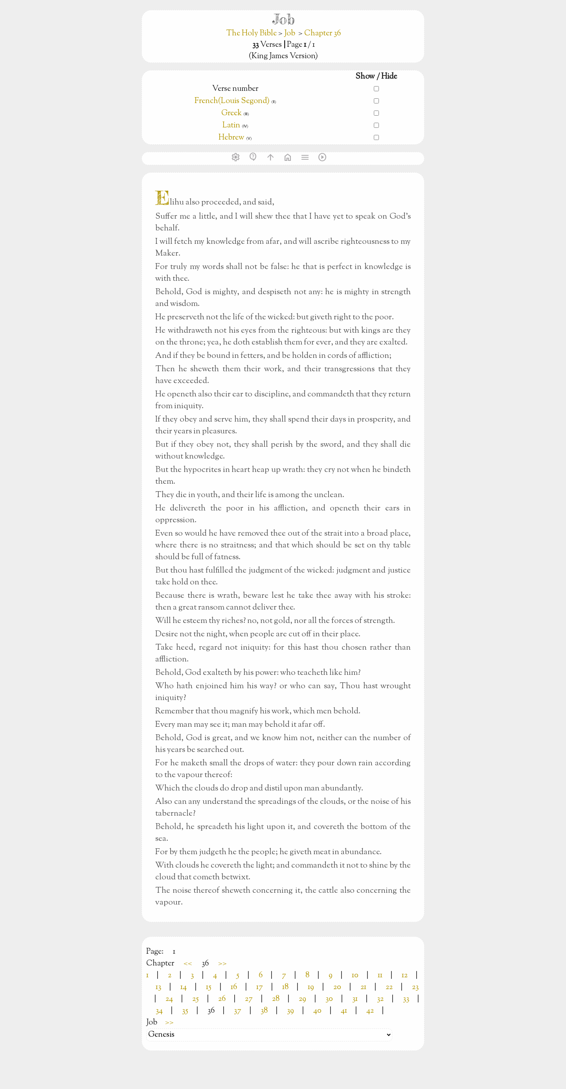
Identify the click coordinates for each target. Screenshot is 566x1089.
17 (259, 987)
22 (389, 987)
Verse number (235, 89)
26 (222, 999)
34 (159, 1011)
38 (264, 1011)
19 (311, 987)
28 (275, 999)
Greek (231, 113)
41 (344, 1011)
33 (406, 999)
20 (337, 987)
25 (195, 999)
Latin (231, 125)
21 (363, 987)
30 (329, 999)
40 (317, 1011)
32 (380, 999)
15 (208, 987)
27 (249, 999)
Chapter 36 (322, 33)
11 (380, 975)
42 (370, 1011)
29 (302, 999)
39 (290, 1011)
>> (222, 963)
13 (158, 987)
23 (415, 987)
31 (355, 999)
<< (188, 963)
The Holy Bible (252, 33)
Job (289, 33)
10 (355, 975)
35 (185, 1011)
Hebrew (231, 138)
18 (285, 987)
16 (234, 987)
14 (183, 987)
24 (169, 999)
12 (405, 975)
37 (237, 1011)
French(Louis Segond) (232, 101)
